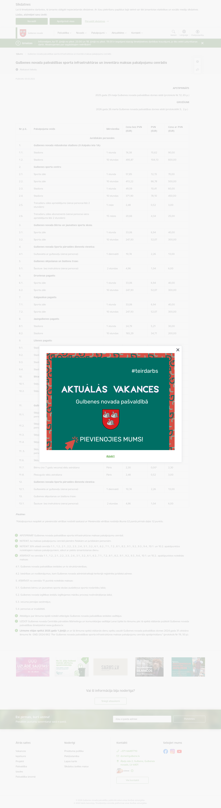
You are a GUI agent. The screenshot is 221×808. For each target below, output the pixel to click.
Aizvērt (110, 456)
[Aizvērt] (177, 349)
